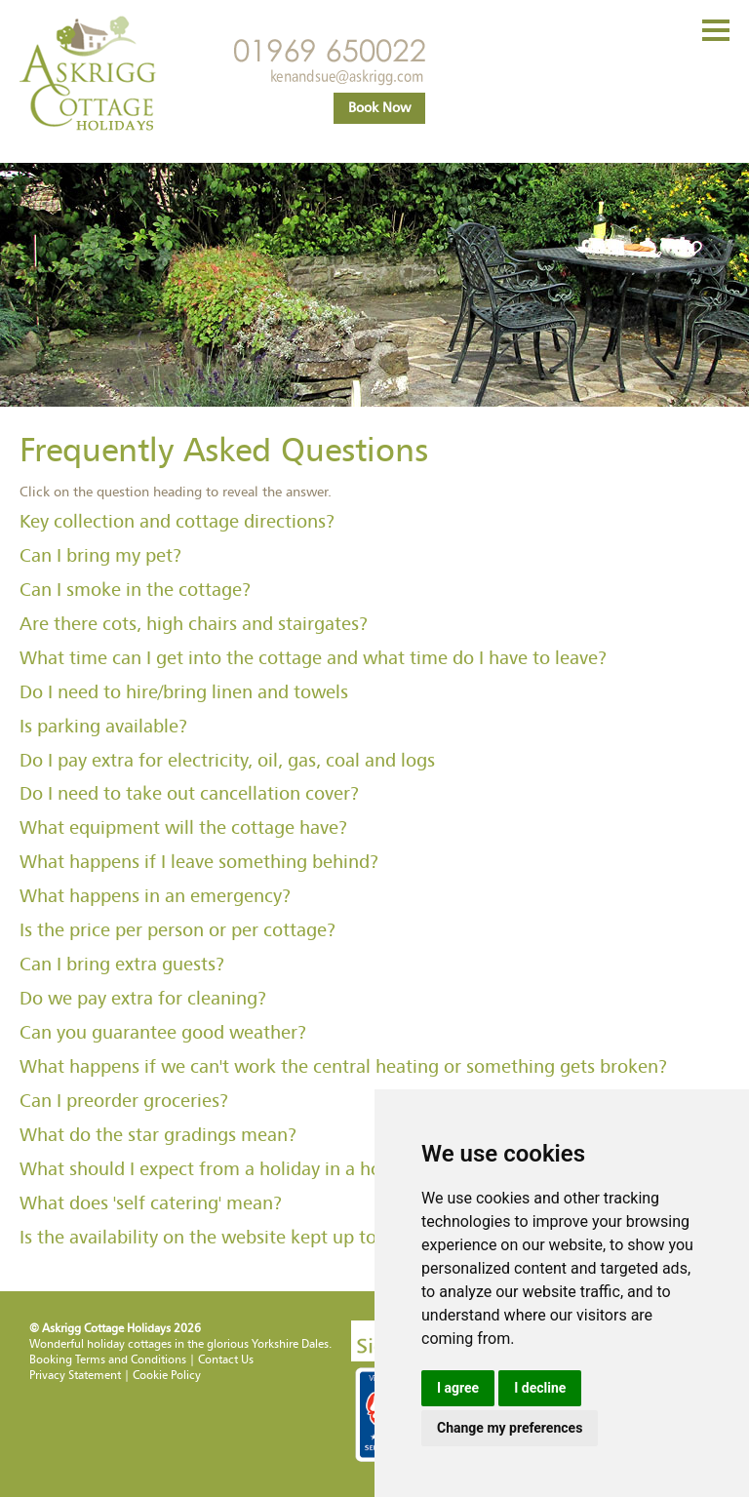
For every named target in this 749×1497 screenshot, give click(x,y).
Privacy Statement (75, 1375)
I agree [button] (458, 1388)
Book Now (379, 107)
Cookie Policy (167, 1375)
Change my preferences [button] (509, 1428)
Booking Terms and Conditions (107, 1359)
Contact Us (226, 1359)
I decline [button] (540, 1388)
